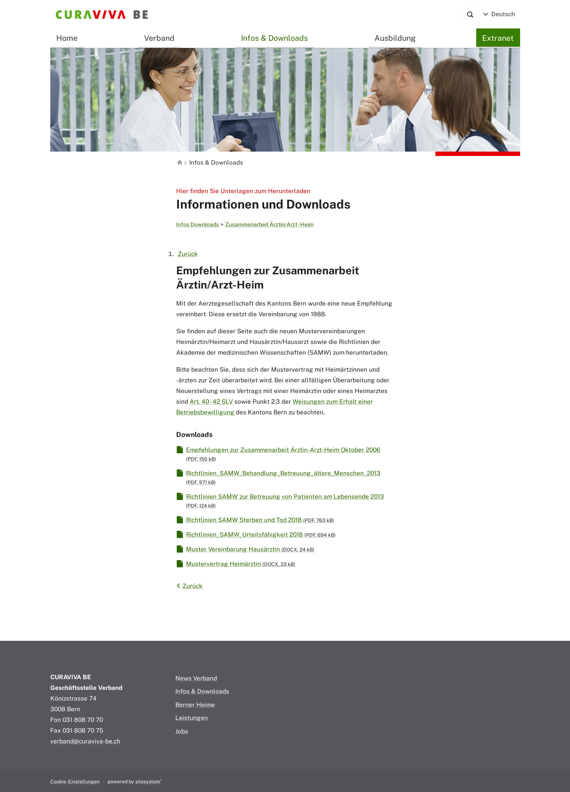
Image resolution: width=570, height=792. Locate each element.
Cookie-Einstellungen (75, 781)
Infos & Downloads (274, 38)
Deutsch (499, 13)
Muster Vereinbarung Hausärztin (250, 549)
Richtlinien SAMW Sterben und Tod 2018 (260, 519)
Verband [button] (159, 38)
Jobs (181, 731)
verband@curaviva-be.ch (85, 741)
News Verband (196, 678)
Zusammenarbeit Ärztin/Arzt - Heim (269, 224)
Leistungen (191, 717)
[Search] (470, 14)
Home (67, 38)
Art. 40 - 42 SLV (211, 401)
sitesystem (148, 781)
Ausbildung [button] (395, 38)
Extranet (498, 38)
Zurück (188, 253)
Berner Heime (195, 704)
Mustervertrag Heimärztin (240, 563)
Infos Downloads (197, 224)
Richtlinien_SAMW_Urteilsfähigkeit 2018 (261, 534)
